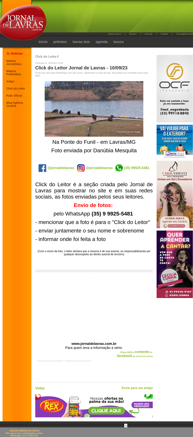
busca (118, 42)
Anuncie (148, 34)
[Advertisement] (94, 307)
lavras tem (81, 42)
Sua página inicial (184, 34)
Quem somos (114, 34)
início (43, 42)
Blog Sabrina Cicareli (14, 104)
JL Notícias (14, 53)
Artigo (10, 81)
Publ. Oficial (14, 95)
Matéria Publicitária (13, 73)
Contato (164, 34)
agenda (102, 42)
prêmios (60, 42)
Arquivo (132, 34)
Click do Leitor (15, 88)
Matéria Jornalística (13, 62)
